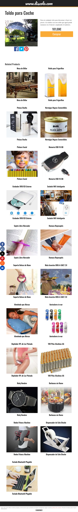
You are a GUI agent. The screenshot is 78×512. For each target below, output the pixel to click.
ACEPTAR (39, 510)
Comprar (57, 34)
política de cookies (56, 507)
